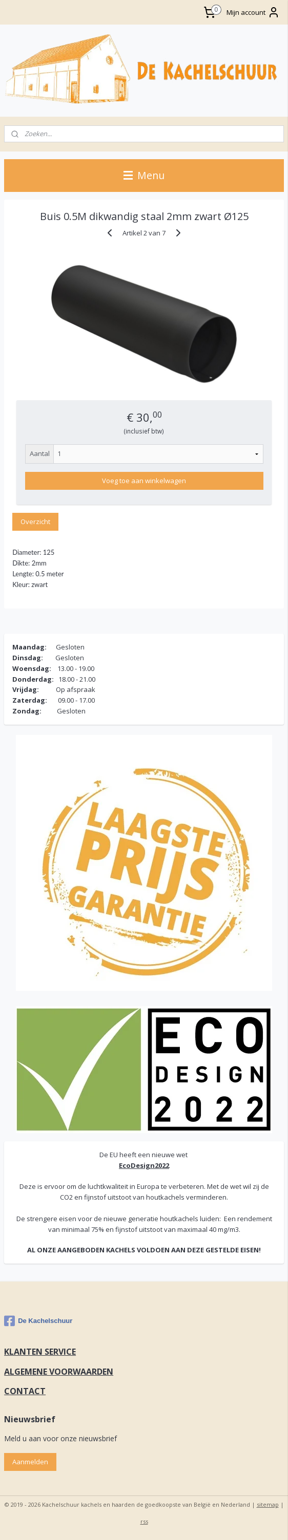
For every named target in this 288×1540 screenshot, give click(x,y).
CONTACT (25, 1391)
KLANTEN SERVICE (40, 1351)
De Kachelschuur (38, 1321)
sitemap (268, 1504)
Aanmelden (30, 1461)
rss (144, 1521)
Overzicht (35, 521)
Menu (144, 175)
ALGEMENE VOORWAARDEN (58, 1371)
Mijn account (253, 12)
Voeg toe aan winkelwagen (144, 480)
